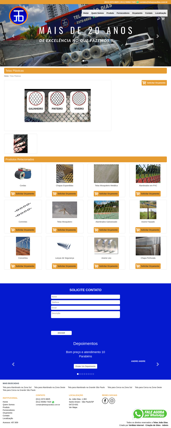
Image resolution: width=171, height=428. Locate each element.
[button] (13, 35)
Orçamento (137, 13)
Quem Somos (97, 13)
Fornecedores (123, 13)
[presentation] (72, 324)
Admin (165, 425)
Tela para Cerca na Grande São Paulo (19, 390)
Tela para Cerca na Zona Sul (120, 387)
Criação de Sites (153, 425)
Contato (149, 13)
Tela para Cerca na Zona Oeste (148, 387)
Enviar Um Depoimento (86, 366)
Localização (160, 13)
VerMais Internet (136, 425)
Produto (110, 13)
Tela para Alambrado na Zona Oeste (49, 387)
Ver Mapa (73, 407)
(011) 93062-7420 (128, 2)
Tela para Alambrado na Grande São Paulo (86, 387)
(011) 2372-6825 (111, 2)
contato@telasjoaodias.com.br (154, 2)
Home (86, 13)
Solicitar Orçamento (156, 83)
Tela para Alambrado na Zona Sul (17, 387)
